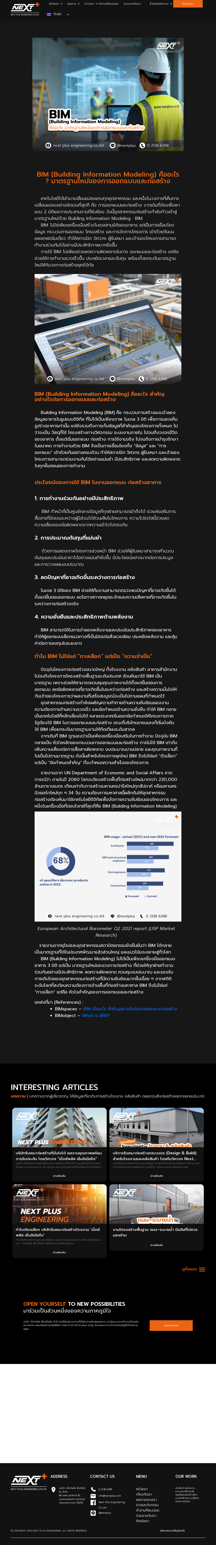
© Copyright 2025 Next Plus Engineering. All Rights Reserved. (49, 1530)
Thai (54, 14)
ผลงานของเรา (146, 1499)
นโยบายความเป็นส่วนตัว (172, 1530)
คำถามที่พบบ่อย (108, 4)
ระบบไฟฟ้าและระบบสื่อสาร (187, 1498)
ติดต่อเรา (188, 4)
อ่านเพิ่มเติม (59, 1176)
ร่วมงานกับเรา (132, 4)
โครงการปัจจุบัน (182, 1501)
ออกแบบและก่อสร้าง (148, 251)
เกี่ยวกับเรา (144, 1494)
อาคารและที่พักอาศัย (184, 1491)
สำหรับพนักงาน (158, 4)
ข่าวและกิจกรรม (147, 1505)
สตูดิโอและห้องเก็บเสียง (186, 1494)
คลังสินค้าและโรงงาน (185, 1488)
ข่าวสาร (89, 4)
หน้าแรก (54, 4)
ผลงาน (71, 4)
